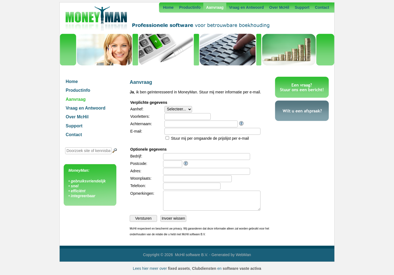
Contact (322, 7)
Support (302, 7)
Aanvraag (215, 7)
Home (168, 7)
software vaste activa (242, 268)
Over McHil (279, 7)
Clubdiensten (204, 268)
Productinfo (190, 7)
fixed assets (179, 268)
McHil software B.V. (191, 255)
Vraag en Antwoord (246, 7)
